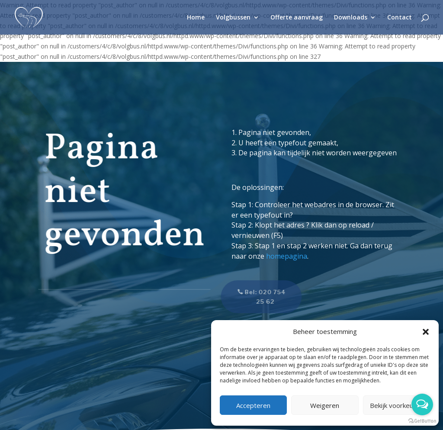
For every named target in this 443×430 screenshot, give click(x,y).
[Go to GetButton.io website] (422, 421)
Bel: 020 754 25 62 (260, 297)
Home (196, 17)
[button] (425, 331)
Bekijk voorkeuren (396, 405)
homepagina (286, 256)
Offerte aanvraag (296, 17)
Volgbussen (233, 17)
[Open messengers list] (422, 404)
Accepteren (253, 405)
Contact (399, 17)
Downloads (350, 17)
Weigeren (324, 405)
